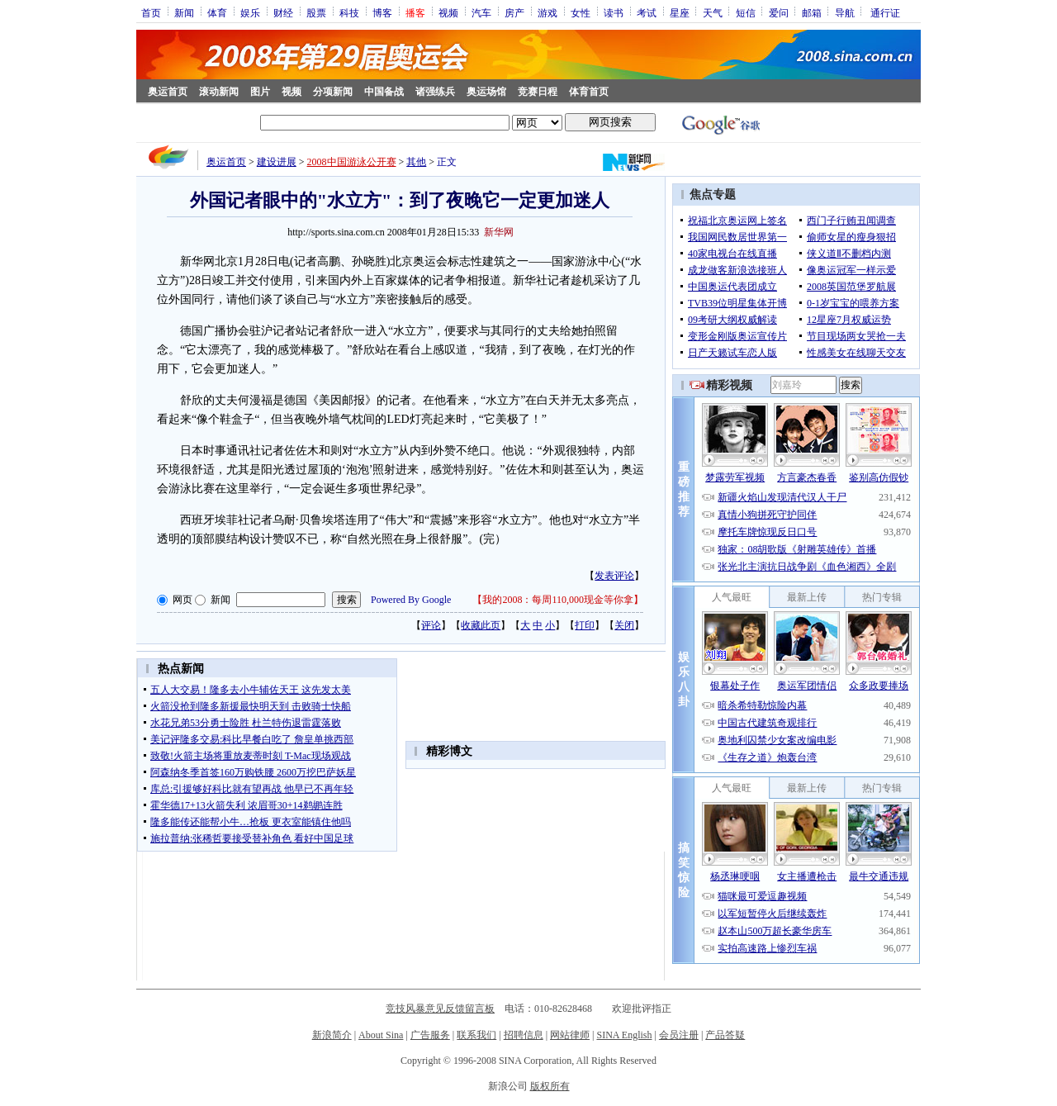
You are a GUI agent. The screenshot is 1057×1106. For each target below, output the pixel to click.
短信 (746, 12)
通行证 (885, 12)
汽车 (481, 12)
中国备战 (384, 91)
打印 (585, 625)
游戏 (547, 12)
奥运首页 (167, 91)
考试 (646, 12)
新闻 (184, 12)
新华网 (499, 232)
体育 (217, 12)
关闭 (624, 625)
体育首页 (589, 91)
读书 (613, 12)
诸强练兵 (435, 91)
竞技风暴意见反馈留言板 (440, 1008)
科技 (349, 12)
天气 (713, 12)
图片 (260, 91)
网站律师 (570, 1035)
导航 (845, 12)
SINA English (624, 1035)
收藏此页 (480, 625)
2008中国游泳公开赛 (351, 162)
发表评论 (614, 575)
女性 (580, 12)
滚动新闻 (219, 91)
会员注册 (679, 1035)
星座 (680, 12)
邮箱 (812, 12)
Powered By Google (411, 599)
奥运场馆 (486, 91)
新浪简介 (332, 1035)
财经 (283, 12)
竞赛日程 (537, 91)
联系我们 (476, 1035)
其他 (416, 162)
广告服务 (430, 1035)
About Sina (380, 1035)
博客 (382, 12)
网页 (182, 599)
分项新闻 (333, 91)
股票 (316, 12)
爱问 (779, 12)
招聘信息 (523, 1035)
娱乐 (250, 12)
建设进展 (276, 162)
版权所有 (550, 1086)
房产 (514, 12)
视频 (448, 12)
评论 (431, 625)
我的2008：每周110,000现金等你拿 (557, 599)
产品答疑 (725, 1035)
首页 (151, 12)
